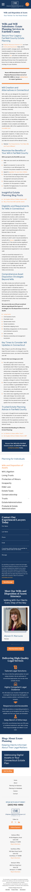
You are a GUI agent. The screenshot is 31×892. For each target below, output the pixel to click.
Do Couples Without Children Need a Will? (15, 199)
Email (3, 542)
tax (11, 55)
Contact (15, 793)
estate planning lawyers (10, 47)
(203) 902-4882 (15, 805)
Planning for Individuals (15, 788)
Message (4, 555)
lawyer (12, 240)
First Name (5, 526)
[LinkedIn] (19, 822)
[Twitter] (15, 822)
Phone (4, 537)
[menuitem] (15, 466)
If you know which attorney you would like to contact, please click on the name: (14, 549)
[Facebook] (12, 822)
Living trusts (7, 314)
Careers (15, 791)
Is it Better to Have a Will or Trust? (13, 433)
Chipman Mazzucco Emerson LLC (12, 44)
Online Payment (15, 827)
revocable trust (6, 128)
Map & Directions (15, 844)
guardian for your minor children (18, 172)
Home (15, 780)
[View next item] (22, 644)
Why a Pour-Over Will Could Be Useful (14, 201)
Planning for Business (15, 785)
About (15, 783)
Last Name (5, 531)
